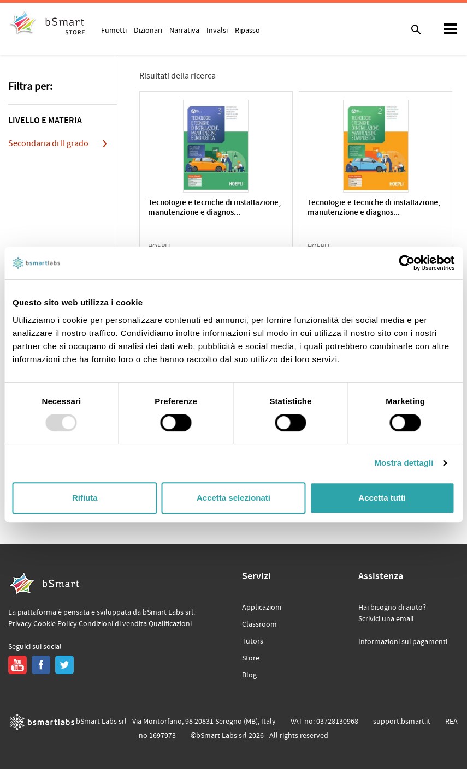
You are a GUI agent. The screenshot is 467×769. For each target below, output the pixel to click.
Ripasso (247, 30)
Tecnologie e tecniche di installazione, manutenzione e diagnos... (214, 208)
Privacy (20, 624)
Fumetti (114, 30)
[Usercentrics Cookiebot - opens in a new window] (406, 263)
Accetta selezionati (233, 497)
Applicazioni (261, 607)
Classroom (259, 624)
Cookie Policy (55, 624)
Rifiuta (85, 497)
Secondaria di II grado (48, 143)
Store (250, 658)
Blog (249, 675)
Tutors (252, 641)
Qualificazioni (170, 624)
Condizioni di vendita (113, 624)
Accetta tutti (382, 497)
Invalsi (217, 30)
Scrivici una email (386, 619)
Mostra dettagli (403, 462)
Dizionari (148, 30)
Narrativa (184, 30)
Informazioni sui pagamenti (402, 642)
